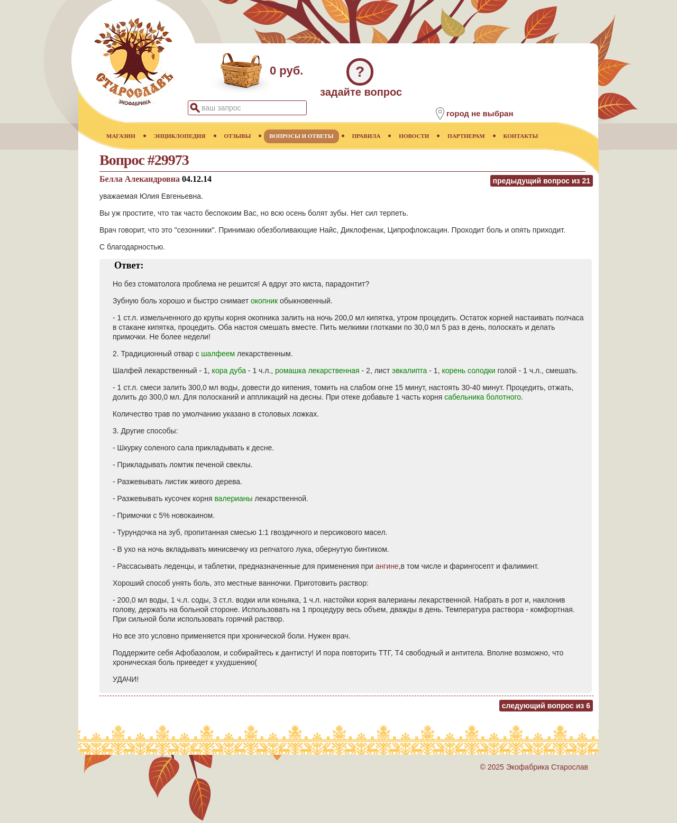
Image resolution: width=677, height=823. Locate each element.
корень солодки (468, 370)
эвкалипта (409, 370)
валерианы (233, 498)
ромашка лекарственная (317, 370)
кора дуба (229, 370)
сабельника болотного (482, 397)
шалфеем (218, 353)
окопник (264, 301)
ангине (387, 566)
